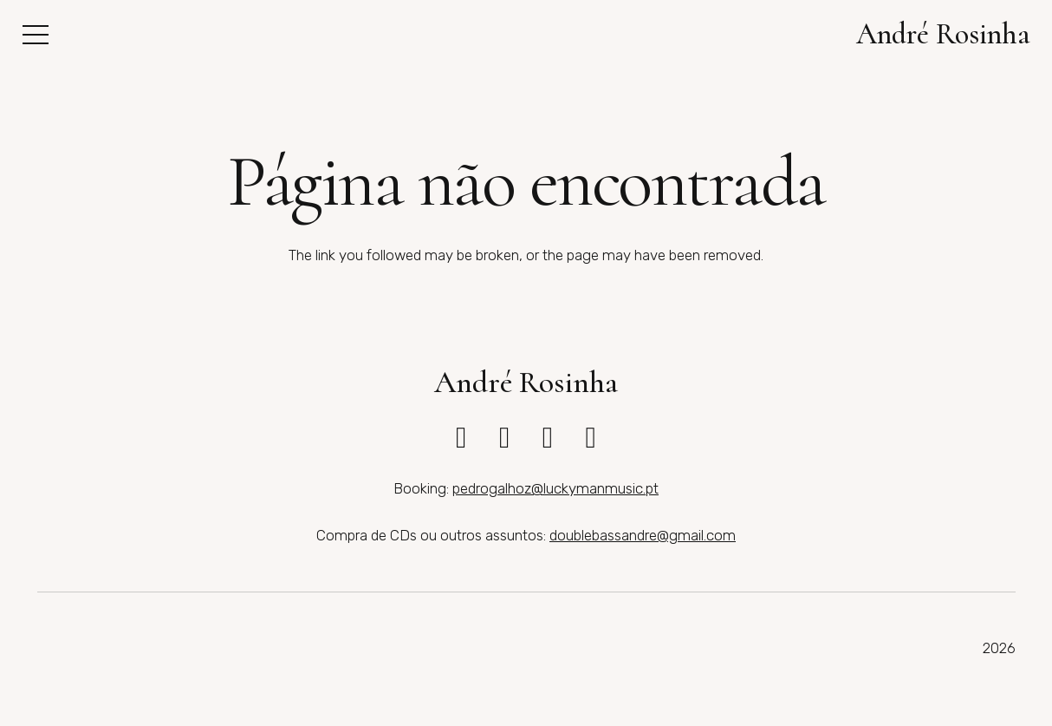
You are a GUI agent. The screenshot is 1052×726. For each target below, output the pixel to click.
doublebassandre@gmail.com (642, 535)
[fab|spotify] (590, 438)
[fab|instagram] (461, 438)
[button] (35, 35)
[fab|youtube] (504, 438)
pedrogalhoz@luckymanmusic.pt (555, 488)
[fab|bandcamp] (547, 438)
